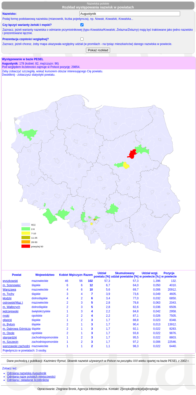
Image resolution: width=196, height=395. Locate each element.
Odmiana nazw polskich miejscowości (31, 376)
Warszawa (9, 289)
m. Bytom (9, 324)
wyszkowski (10, 281)
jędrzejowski (10, 311)
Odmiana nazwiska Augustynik (26, 373)
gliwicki (7, 320)
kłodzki (7, 298)
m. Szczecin (10, 342)
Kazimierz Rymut (55, 361)
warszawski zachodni (16, 346)
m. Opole (8, 333)
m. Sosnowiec (12, 285)
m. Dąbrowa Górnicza (17, 328)
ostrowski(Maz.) (13, 302)
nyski (6, 315)
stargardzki (10, 337)
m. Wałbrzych (11, 307)
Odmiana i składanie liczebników (28, 380)
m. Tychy (8, 294)
